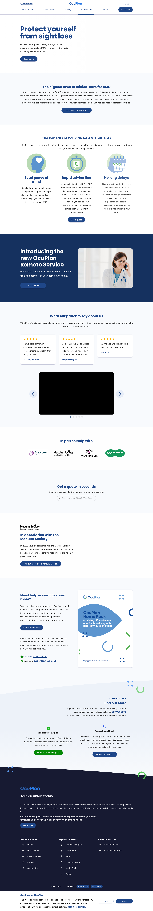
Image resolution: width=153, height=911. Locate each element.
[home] (75, 4)
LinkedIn (97, 886)
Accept (124, 901)
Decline (105, 901)
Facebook (82, 886)
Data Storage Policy (76, 907)
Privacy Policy (56, 886)
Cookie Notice (69, 886)
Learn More (33, 285)
